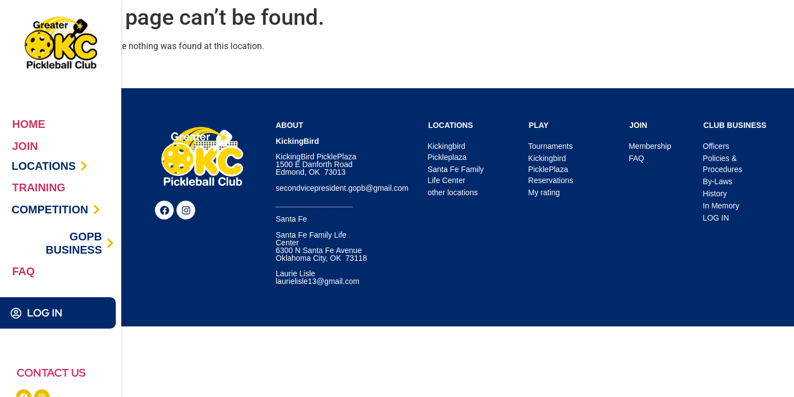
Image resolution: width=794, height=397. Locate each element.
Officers (716, 146)
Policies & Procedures (723, 164)
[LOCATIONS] (83, 165)
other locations (452, 192)
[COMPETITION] (96, 209)
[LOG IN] (16, 313)
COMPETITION (50, 209)
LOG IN (44, 313)
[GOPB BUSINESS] (110, 243)
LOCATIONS (44, 166)
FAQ (23, 271)
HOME (28, 124)
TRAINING (39, 187)
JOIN (25, 146)
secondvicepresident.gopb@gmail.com (342, 188)
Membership (650, 146)
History (715, 193)
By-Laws (718, 181)
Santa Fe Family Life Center (455, 175)
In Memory (721, 205)
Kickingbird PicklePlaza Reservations (550, 169)
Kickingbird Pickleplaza (446, 152)
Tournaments (550, 146)
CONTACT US (51, 373)
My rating (544, 192)
